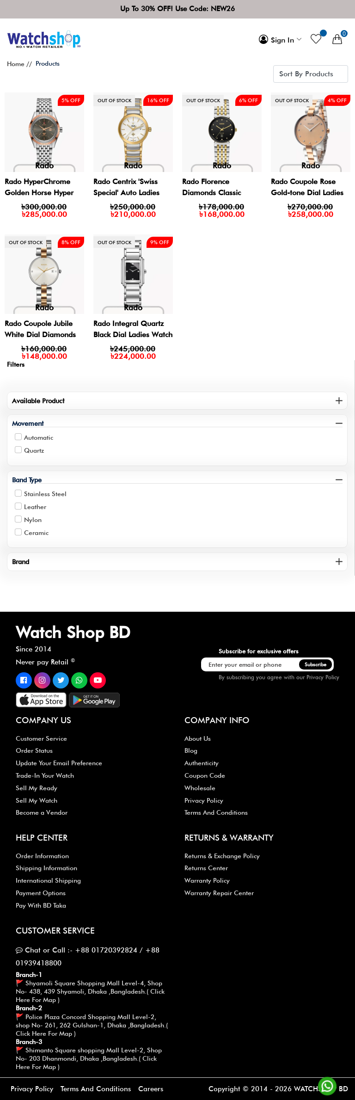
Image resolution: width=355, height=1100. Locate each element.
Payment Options (41, 893)
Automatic (38, 437)
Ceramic (36, 532)
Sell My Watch (36, 800)
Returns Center (206, 868)
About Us (197, 738)
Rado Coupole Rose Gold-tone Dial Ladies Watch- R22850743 (307, 192)
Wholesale (199, 788)
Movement (27, 423)
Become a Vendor (41, 812)
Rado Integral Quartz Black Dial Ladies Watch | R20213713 (133, 334)
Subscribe (315, 664)
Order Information (42, 856)
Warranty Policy (207, 880)
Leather (35, 506)
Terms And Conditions (216, 812)
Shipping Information (46, 868)
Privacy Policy (322, 677)
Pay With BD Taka (41, 905)
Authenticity (201, 763)
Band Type (27, 480)
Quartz (34, 450)
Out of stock (114, 100)
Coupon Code (204, 775)
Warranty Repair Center (219, 893)
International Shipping (48, 880)
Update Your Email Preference (59, 763)
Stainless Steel (45, 494)
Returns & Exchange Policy (222, 856)
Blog (190, 750)
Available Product (38, 401)
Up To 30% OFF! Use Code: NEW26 (177, 9)
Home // (19, 64)
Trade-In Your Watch (45, 775)
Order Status (34, 750)
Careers (150, 1089)
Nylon (33, 519)
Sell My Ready (36, 788)
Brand (20, 561)
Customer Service (41, 738)
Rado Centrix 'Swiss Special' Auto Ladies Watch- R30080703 (126, 192)
